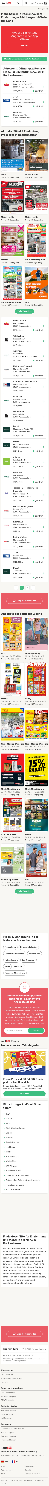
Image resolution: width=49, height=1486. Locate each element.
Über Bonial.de (7, 1375)
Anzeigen (43, 8)
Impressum (29, 1466)
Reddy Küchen (11, 1142)
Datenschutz (38, 1023)
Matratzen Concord (13, 1185)
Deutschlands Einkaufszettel (12, 1429)
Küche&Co (9, 1161)
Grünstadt (18, 966)
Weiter (24, 45)
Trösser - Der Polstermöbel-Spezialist (21, 1180)
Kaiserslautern (11, 960)
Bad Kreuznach (28, 960)
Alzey (7, 966)
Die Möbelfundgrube (14, 1128)
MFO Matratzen (11, 1189)
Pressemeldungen (8, 1440)
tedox (7, 1151)
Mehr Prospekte (24, 311)
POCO (7, 1118)
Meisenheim (10, 947)
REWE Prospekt (7, 1400)
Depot (7, 1133)
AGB (3, 1474)
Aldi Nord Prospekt (8, 1411)
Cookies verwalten (32, 1474)
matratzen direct (12, 1170)
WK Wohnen (10, 1166)
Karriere (4, 1382)
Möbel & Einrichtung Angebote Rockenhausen (24, 59)
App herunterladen (8, 1436)
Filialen (28, 1355)
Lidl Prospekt (6, 1418)
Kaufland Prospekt (8, 1396)
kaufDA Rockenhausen (12, 1355)
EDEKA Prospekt (8, 1393)
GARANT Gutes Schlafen (16, 1175)
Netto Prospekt (7, 1414)
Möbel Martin (10, 1156)
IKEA (6, 1114)
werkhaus (9, 1147)
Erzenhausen (34, 953)
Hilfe (3, 1466)
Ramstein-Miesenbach (15, 973)
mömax (8, 1137)
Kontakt (28, 1470)
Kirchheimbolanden (28, 947)
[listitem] (12, 158)
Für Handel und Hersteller (11, 1378)
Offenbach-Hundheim (14, 953)
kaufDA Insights (7, 1432)
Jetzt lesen (25, 1093)
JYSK (7, 1123)
